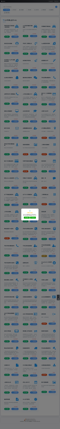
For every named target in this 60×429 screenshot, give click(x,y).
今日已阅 (33, 217)
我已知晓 (26, 217)
